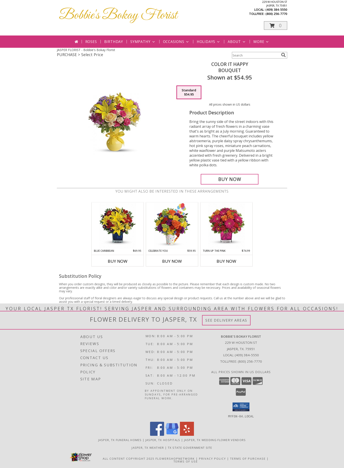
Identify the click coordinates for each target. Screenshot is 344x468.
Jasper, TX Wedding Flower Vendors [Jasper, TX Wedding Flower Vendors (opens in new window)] (215, 440)
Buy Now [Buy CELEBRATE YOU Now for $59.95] (172, 261)
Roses (91, 41)
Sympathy (143, 41)
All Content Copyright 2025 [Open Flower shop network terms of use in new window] (128, 458)
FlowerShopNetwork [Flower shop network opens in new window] (175, 458)
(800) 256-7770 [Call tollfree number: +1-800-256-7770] (276, 14)
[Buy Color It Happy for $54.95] (229, 179)
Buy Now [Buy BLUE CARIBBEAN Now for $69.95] (117, 261)
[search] (283, 55)
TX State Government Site (190, 447)
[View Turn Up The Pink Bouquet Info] (226, 226)
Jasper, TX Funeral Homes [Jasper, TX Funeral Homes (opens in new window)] (120, 440)
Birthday (113, 41)
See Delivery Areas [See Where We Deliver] (226, 320)
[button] (275, 25)
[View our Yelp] (187, 434)
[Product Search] (255, 55)
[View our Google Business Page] (172, 434)
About (237, 41)
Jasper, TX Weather (148, 447)
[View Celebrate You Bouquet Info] (172, 226)
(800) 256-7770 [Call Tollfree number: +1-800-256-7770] (250, 361)
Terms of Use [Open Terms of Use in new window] (186, 461)
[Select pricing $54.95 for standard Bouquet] (189, 92)
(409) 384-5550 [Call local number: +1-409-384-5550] (276, 9)
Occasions (176, 41)
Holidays (208, 41)
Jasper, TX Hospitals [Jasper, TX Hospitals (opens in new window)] (162, 440)
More (261, 41)
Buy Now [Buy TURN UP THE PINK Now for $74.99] (226, 261)
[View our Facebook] (157, 434)
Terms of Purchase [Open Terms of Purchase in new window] (248, 458)
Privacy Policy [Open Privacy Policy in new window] (212, 458)
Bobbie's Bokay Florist (118, 15)
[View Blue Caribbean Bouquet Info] (117, 226)
